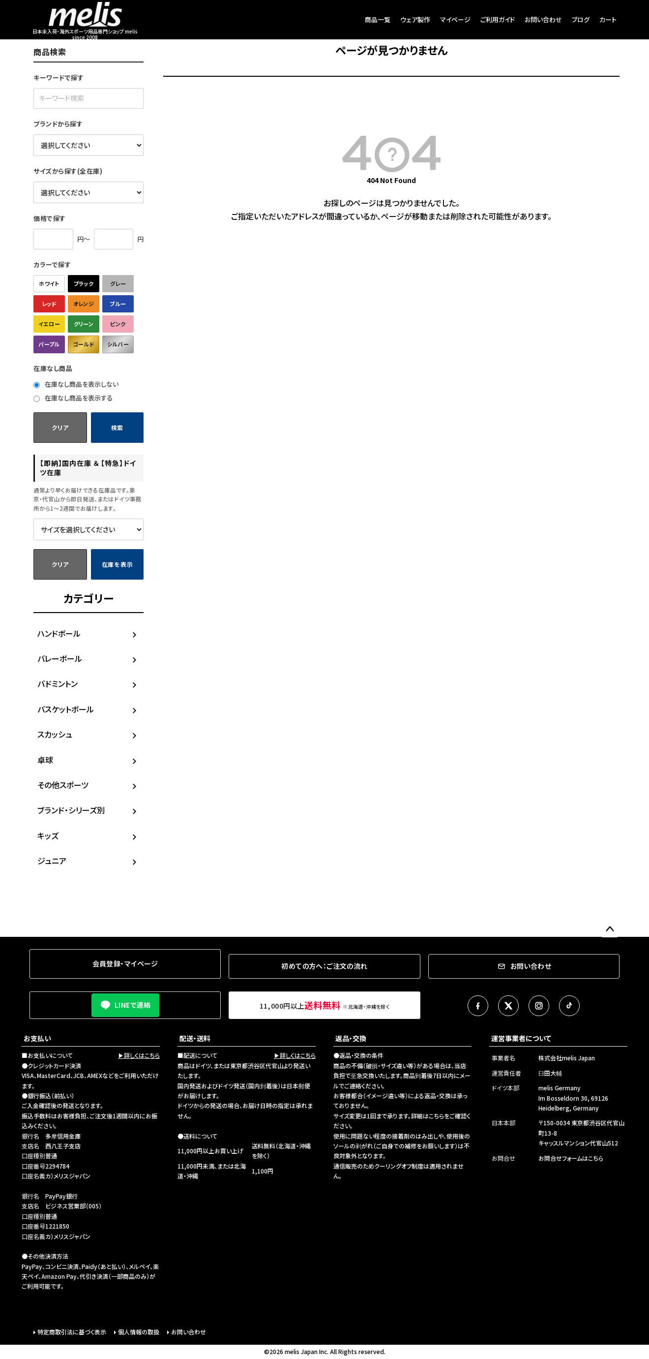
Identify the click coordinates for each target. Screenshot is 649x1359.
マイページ (455, 19)
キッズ (48, 835)
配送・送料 (194, 1038)
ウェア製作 (415, 19)
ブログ (581, 19)
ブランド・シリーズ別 (71, 810)
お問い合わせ (543, 19)
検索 (117, 427)
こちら (436, 1116)
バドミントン (57, 683)
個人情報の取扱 (138, 1332)
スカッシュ (54, 734)
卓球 (45, 760)
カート (608, 19)
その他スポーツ (62, 785)
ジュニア (51, 860)
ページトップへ (610, 929)
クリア (60, 427)
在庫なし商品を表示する (73, 397)
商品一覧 (377, 19)
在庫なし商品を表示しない (75, 384)
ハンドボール (59, 633)
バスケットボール (65, 709)
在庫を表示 (117, 564)
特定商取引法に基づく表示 (71, 1332)
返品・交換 (350, 1038)
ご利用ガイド (497, 19)
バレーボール (59, 658)
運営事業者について (521, 1038)
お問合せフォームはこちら (570, 1158)
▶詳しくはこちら (139, 1055)
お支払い (37, 1038)
